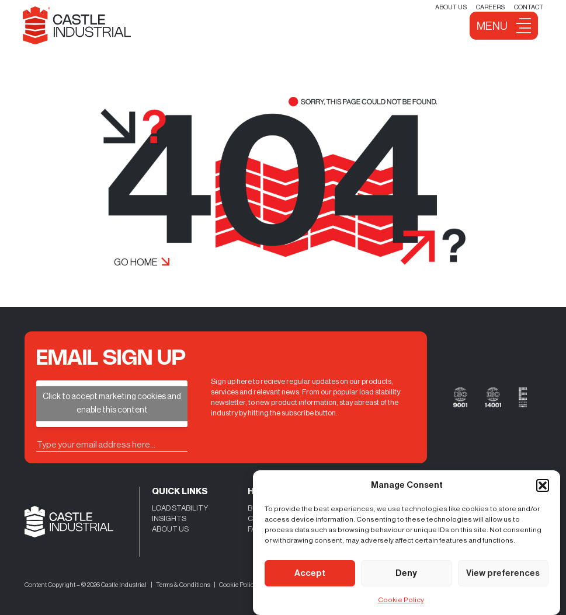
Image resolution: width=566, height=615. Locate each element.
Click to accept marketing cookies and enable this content (112, 403)
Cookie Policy (401, 599)
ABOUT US (170, 529)
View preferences (503, 573)
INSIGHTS (169, 518)
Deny (406, 573)
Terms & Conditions (183, 585)
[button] (542, 485)
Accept (309, 573)
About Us (451, 7)
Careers (490, 7)
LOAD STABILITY (180, 508)
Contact (528, 7)
